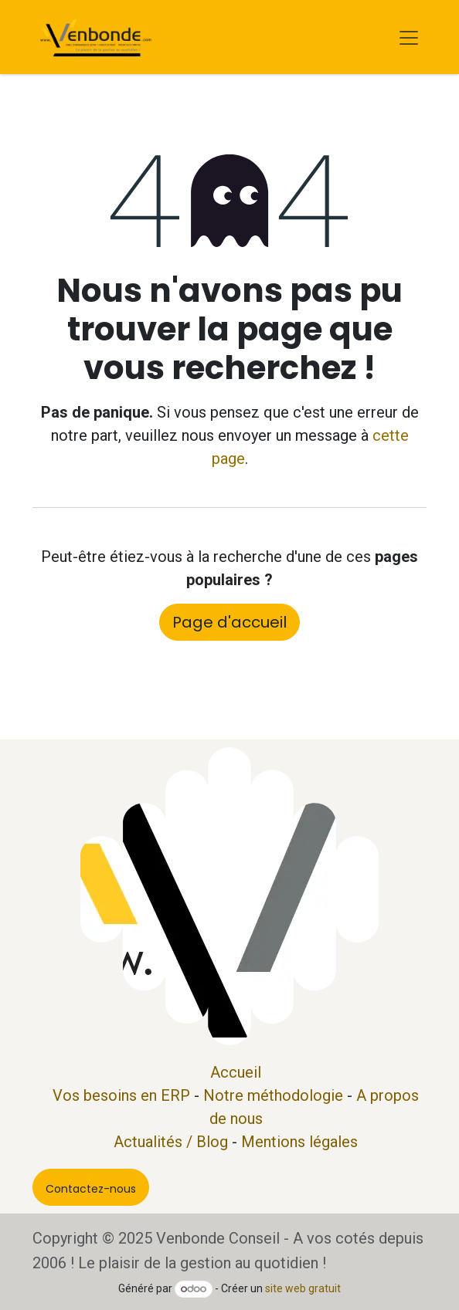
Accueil (235, 1072)
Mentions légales (299, 1141)
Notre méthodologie (273, 1095)
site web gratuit (303, 1288)
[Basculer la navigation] (409, 37)
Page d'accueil (229, 622)
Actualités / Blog (171, 1141)
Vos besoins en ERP (121, 1095)
